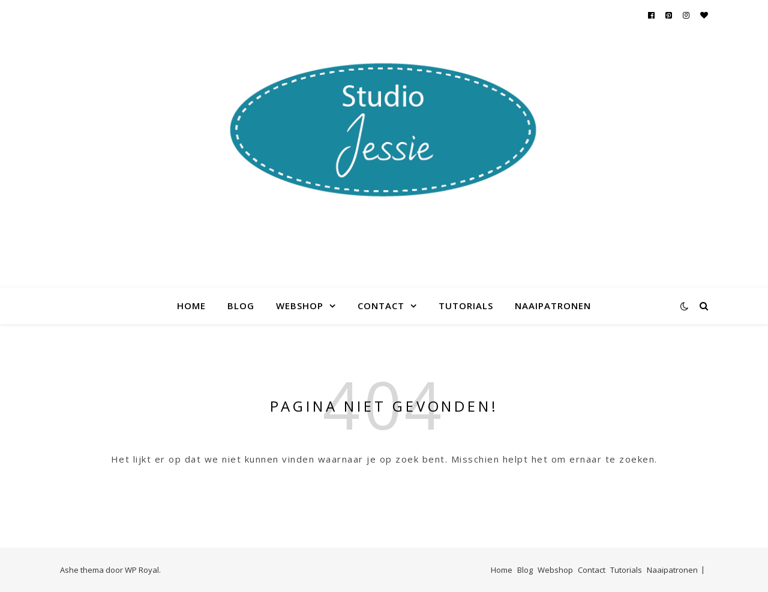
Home (191, 306)
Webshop (299, 306)
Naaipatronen (553, 306)
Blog (240, 306)
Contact (381, 306)
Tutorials (466, 306)
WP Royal (142, 569)
